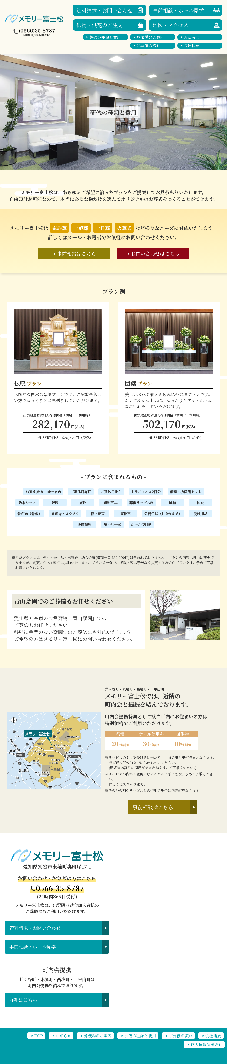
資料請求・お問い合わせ (104, 10)
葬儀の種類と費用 (105, 37)
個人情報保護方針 (206, 1044)
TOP (38, 1035)
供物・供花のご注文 (99, 25)
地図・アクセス (170, 25)
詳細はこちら (23, 999)
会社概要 (192, 45)
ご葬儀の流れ (148, 45)
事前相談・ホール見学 (178, 10)
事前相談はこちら (152, 807)
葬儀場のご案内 (150, 37)
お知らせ (191, 37)
